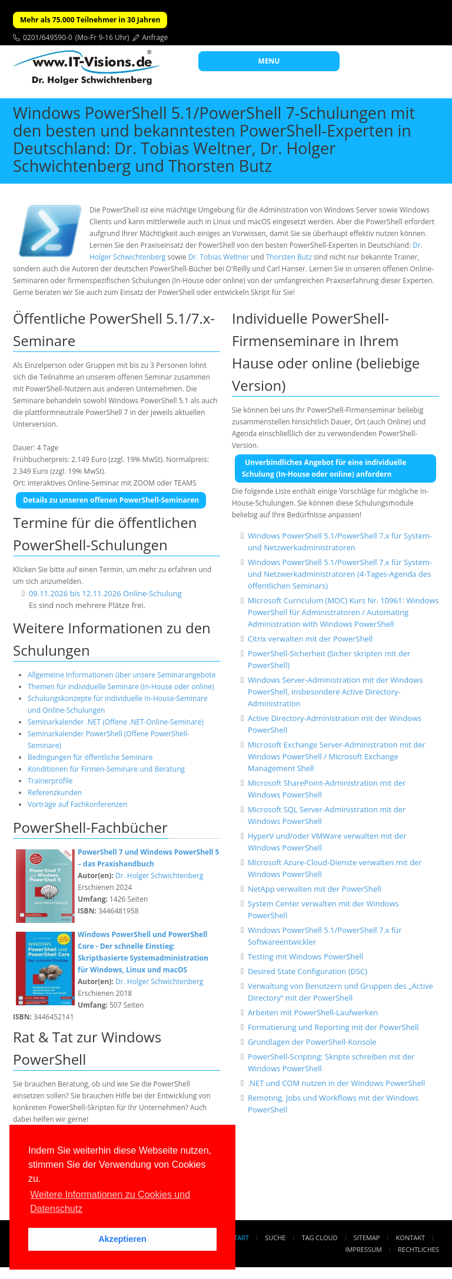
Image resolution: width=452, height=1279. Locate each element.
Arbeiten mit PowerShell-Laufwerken (313, 1012)
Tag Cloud (320, 1237)
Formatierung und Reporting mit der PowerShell (333, 1027)
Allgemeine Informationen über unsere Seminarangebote (121, 675)
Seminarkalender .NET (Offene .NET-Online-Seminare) (116, 722)
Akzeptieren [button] (122, 1239)
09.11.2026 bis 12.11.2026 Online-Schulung (105, 593)
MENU (269, 61)
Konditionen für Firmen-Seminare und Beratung (106, 769)
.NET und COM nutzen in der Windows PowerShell (336, 1083)
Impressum (363, 1249)
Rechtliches (418, 1249)
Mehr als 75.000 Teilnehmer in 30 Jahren (90, 20)
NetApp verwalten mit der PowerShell (314, 888)
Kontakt (410, 1237)
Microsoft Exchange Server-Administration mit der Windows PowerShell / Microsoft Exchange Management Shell (337, 756)
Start (239, 1237)
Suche (275, 1237)
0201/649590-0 (47, 37)
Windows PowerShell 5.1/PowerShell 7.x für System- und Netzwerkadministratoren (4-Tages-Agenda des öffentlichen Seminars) (340, 574)
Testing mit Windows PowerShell (305, 956)
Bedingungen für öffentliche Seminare (90, 757)
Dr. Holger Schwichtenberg (159, 876)
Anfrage (155, 37)
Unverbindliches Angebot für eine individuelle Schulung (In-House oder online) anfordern (324, 468)
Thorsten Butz (289, 257)
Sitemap (367, 1237)
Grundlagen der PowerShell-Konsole (312, 1042)
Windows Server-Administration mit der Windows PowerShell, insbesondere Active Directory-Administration (335, 692)
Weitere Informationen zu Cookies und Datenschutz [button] (110, 1202)
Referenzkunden (55, 793)
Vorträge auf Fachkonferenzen (77, 804)
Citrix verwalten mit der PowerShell (310, 638)
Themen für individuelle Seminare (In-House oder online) (121, 687)
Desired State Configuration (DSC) (307, 971)
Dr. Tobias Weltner (219, 257)
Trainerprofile (50, 781)
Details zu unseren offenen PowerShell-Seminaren (111, 500)
